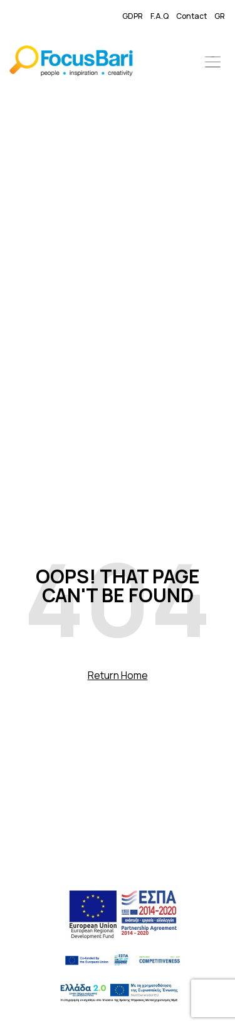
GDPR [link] (132, 16)
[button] (213, 63)
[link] (71, 62)
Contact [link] (191, 16)
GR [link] (219, 16)
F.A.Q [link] (159, 16)
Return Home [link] (118, 675)
